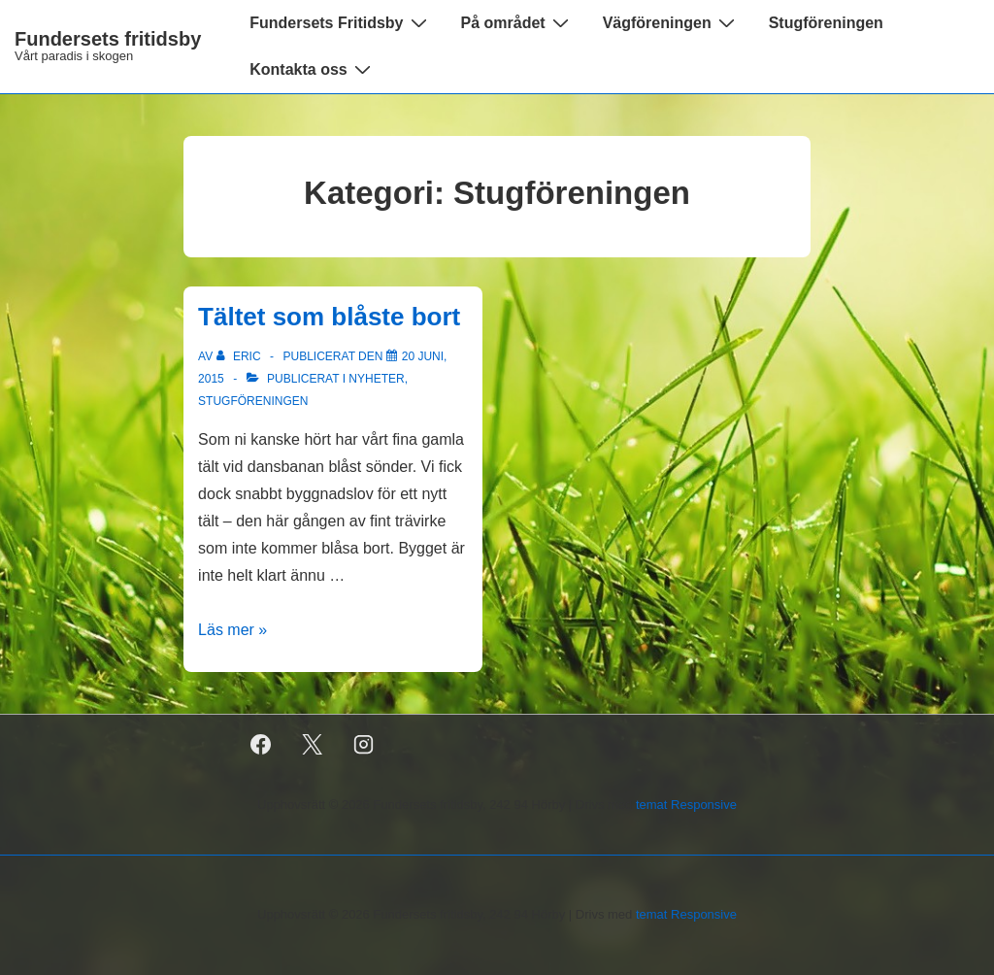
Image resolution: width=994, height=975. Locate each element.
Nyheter (376, 379)
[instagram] (364, 744)
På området (517, 22)
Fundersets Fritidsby (340, 22)
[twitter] (312, 744)
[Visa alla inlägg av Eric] (240, 356)
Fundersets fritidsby (108, 39)
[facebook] (261, 744)
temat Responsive (686, 804)
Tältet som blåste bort (329, 316)
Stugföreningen (826, 23)
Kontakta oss (312, 69)
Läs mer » (232, 630)
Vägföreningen (671, 22)
